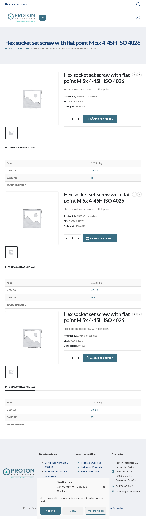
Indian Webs (116, 505)
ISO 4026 (80, 106)
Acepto (50, 511)
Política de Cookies (91, 460)
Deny (73, 511)
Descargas (50, 473)
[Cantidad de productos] (72, 119)
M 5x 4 (94, 169)
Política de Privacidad (92, 464)
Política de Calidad (90, 468)
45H (93, 177)
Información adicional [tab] (20, 146)
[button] (104, 487)
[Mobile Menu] (42, 18)
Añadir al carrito (101, 118)
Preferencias (95, 511)
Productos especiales (56, 468)
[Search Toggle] (138, 4)
